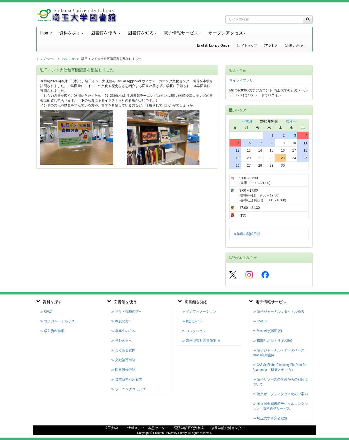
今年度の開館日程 (246, 234)
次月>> (291, 121)
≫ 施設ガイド (192, 321)
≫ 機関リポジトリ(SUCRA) (272, 340)
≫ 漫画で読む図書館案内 (201, 340)
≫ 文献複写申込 (123, 360)
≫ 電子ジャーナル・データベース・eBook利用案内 (280, 352)
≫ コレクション (194, 331)
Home (46, 33)
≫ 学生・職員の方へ (126, 311)
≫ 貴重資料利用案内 (126, 379)
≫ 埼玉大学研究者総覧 (270, 418)
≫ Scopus (260, 321)
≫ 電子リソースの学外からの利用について (280, 381)
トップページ (45, 59)
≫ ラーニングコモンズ (128, 389)
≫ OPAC (46, 311)
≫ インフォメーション (199, 311)
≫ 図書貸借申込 (123, 370)
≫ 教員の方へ (121, 321)
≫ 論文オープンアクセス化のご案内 (280, 394)
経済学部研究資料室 (189, 428)
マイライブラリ (241, 80)
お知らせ (68, 59)
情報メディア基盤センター (147, 428)
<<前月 (246, 121)
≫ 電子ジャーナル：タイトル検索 (278, 311)
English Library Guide (213, 45)
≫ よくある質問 (123, 350)
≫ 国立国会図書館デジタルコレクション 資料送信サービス (280, 406)
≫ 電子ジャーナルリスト (59, 321)
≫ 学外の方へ (121, 340)
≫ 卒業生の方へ (123, 331)
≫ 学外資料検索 (52, 331)
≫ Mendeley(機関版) (267, 331)
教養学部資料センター (228, 428)
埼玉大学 (111, 428)
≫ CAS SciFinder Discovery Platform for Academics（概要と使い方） (280, 367)
